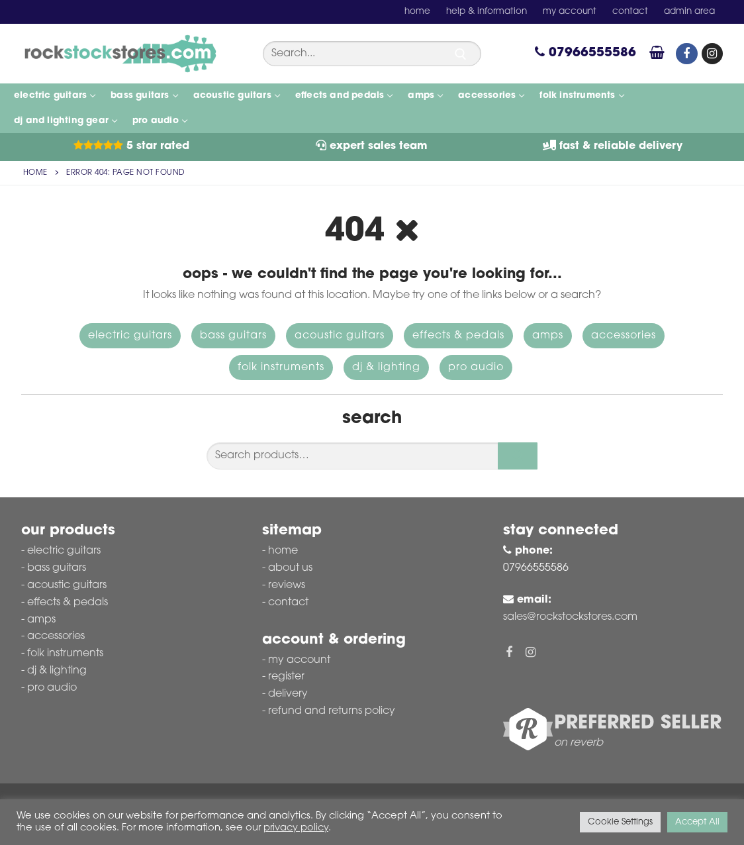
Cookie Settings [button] (620, 822)
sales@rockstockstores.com (570, 617)
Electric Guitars (130, 335)
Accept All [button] (697, 822)
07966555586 (585, 53)
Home (35, 173)
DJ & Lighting (386, 367)
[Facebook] (686, 53)
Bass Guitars (233, 335)
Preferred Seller (637, 724)
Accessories (623, 335)
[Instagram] (712, 53)
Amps (547, 335)
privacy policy (295, 828)
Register (286, 676)
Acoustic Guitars (340, 335)
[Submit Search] (461, 54)
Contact (288, 602)
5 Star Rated (131, 146)
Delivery (288, 694)
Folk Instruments (281, 367)
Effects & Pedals (458, 335)
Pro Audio (476, 367)
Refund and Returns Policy (331, 711)
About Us (290, 568)
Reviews (286, 585)
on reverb (578, 743)
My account (299, 660)
